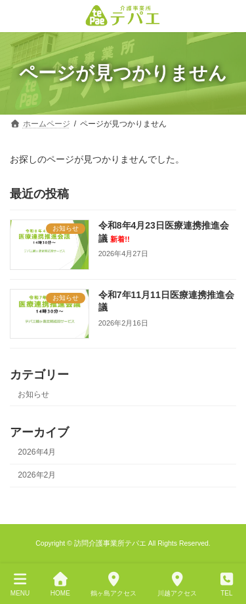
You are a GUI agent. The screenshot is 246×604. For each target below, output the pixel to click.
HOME (60, 584)
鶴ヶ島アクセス (113, 584)
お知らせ (33, 394)
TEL (227, 584)
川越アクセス (177, 584)
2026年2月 (37, 475)
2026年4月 (37, 452)
